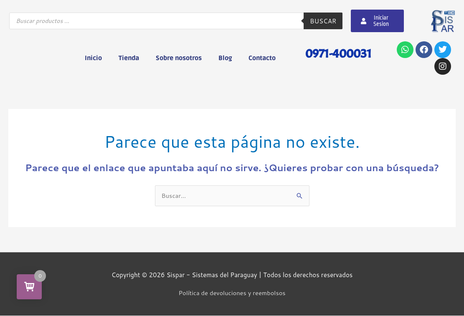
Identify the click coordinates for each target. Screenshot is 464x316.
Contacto (262, 58)
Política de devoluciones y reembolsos (232, 293)
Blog (225, 58)
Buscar (323, 21)
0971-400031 (337, 53)
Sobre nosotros (179, 58)
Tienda (129, 58)
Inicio (93, 58)
